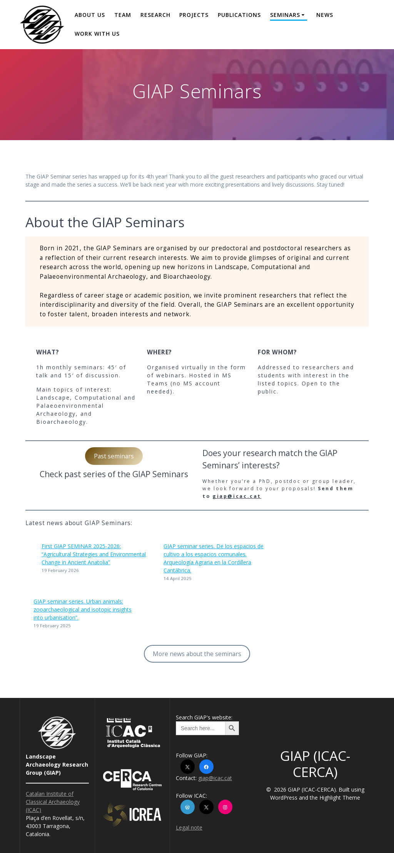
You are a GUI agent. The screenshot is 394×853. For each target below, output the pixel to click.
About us (90, 14)
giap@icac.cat (236, 496)
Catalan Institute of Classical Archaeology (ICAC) (53, 801)
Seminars (285, 14)
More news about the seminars (197, 654)
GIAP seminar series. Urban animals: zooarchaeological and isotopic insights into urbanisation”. (82, 609)
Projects (194, 14)
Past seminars (114, 456)
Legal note (189, 827)
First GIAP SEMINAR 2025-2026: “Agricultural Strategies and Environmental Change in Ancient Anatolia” (94, 554)
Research (155, 14)
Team (122, 14)
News (324, 14)
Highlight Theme (339, 797)
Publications (239, 14)
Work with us (97, 33)
